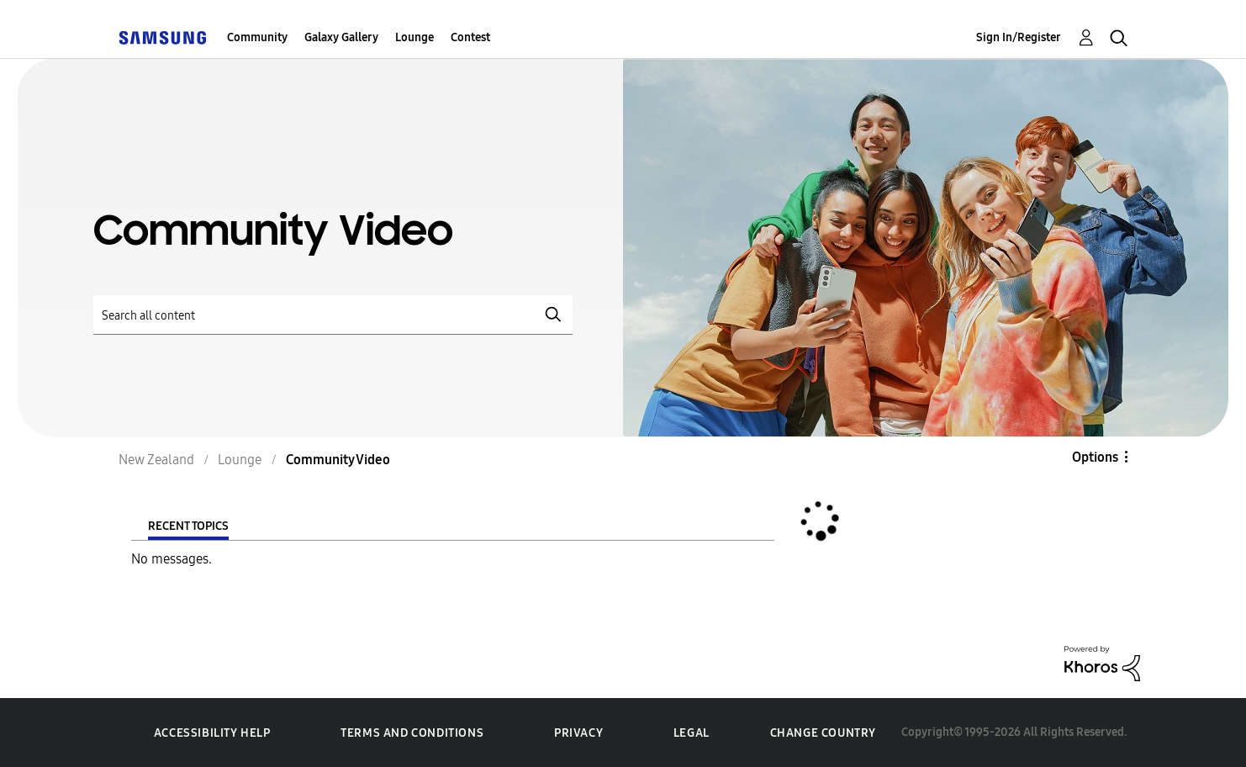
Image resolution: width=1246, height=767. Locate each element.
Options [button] (1095, 457)
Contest (470, 37)
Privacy (578, 733)
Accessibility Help (212, 733)
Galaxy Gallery (341, 37)
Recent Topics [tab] (188, 526)
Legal (691, 733)
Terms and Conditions (412, 733)
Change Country (823, 733)
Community (257, 37)
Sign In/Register (1018, 37)
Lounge (414, 37)
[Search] (333, 315)
